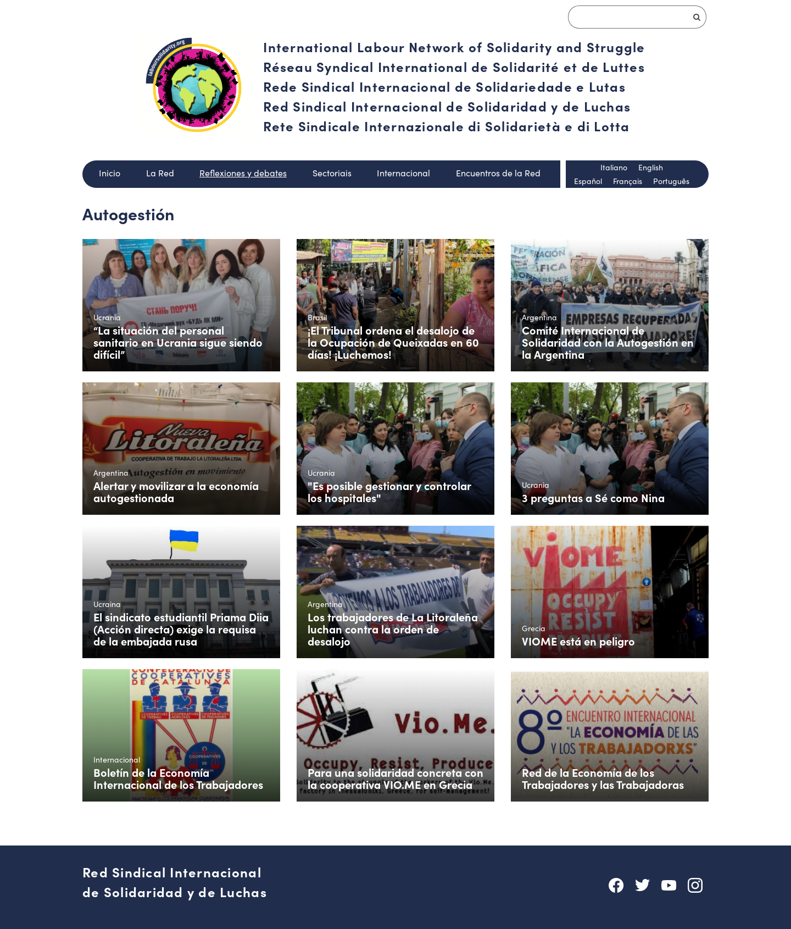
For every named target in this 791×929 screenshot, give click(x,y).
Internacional (403, 173)
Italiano (613, 167)
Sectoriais (332, 173)
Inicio (109, 173)
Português (671, 181)
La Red (160, 173)
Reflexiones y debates (243, 173)
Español (588, 181)
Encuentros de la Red (498, 173)
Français (627, 181)
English (650, 167)
